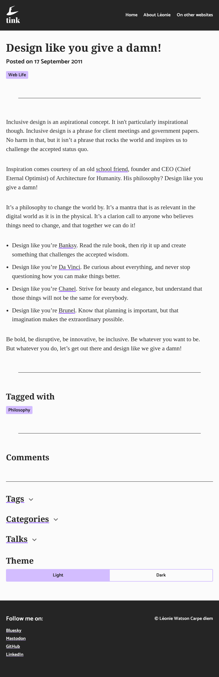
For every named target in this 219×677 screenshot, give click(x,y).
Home (131, 15)
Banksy (67, 245)
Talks (21, 538)
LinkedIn (14, 654)
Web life (17, 75)
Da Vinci (69, 267)
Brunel (67, 310)
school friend (112, 169)
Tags (19, 498)
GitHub (13, 646)
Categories (32, 518)
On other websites (195, 15)
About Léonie (157, 15)
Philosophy (19, 410)
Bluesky (13, 630)
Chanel (67, 288)
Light (58, 575)
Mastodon (16, 638)
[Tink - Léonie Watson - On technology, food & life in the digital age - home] (13, 14)
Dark (161, 575)
